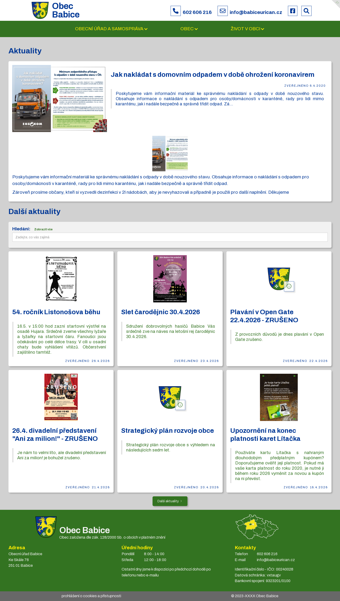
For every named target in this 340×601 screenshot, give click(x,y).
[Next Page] (170, 501)
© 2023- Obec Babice (254, 596)
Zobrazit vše (43, 229)
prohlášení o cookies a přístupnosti (91, 596)
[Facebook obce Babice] (293, 11)
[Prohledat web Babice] (306, 11)
